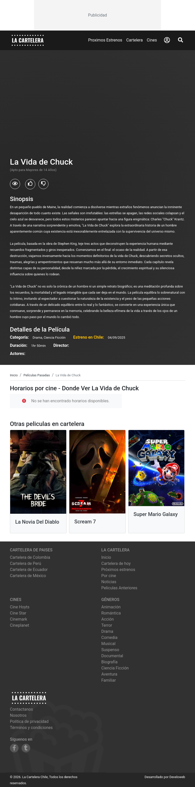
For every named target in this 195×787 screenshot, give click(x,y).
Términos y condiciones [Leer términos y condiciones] (31, 727)
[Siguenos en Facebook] (14, 748)
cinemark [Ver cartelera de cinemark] (18, 619)
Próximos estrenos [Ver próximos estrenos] (118, 569)
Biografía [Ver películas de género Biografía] (109, 662)
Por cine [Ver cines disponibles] (108, 575)
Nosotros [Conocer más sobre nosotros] (18, 715)
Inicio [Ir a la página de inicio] (106, 557)
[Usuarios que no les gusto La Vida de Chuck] (43, 184)
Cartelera (134, 40)
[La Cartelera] (27, 40)
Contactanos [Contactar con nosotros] (21, 709)
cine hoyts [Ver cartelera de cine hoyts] (19, 607)
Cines (152, 40)
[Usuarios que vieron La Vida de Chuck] (15, 184)
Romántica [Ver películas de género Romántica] (111, 613)
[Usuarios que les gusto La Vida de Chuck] (30, 184)
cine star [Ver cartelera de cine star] (18, 613)
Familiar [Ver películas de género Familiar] (108, 680)
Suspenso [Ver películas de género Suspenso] (110, 649)
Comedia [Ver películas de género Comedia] (109, 637)
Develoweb (177, 777)
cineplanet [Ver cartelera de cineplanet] (19, 625)
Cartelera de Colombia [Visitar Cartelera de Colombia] (30, 557)
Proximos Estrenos (105, 40)
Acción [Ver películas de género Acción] (107, 619)
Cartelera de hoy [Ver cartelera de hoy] (116, 563)
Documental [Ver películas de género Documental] (112, 655)
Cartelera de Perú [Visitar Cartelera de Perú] (25, 563)
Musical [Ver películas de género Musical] (108, 643)
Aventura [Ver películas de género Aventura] (109, 674)
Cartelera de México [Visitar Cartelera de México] (28, 575)
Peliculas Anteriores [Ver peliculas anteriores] (119, 587)
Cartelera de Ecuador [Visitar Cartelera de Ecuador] (29, 569)
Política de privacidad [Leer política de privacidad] (29, 721)
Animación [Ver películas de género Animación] (111, 607)
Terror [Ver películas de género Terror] (106, 625)
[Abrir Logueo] (167, 40)
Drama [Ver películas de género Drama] (107, 631)
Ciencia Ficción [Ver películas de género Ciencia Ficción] (115, 668)
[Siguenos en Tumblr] (26, 748)
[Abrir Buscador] (180, 40)
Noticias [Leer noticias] (108, 581)
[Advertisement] (97, 15)
